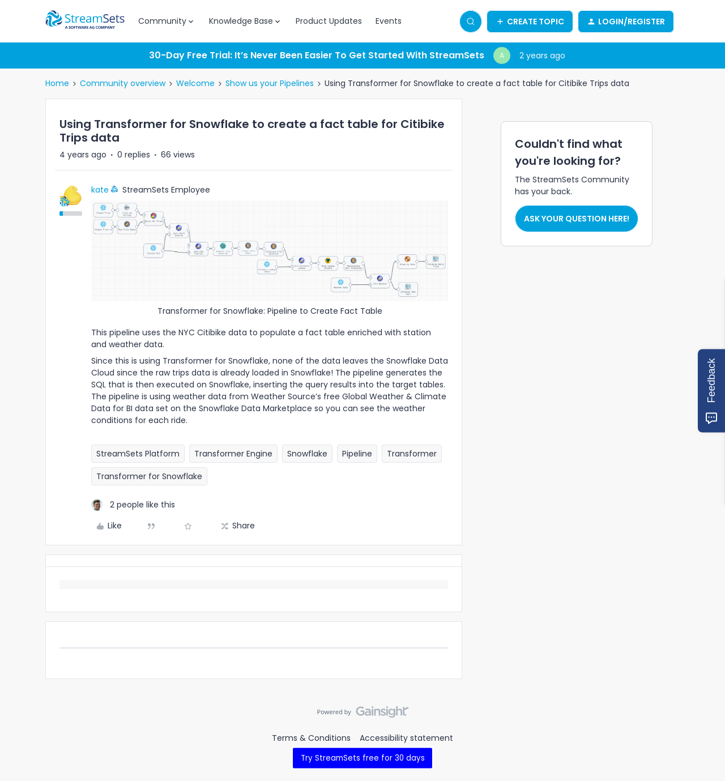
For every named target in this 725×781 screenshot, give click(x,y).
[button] (530, 21)
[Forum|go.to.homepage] (85, 21)
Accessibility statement (406, 738)
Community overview (122, 83)
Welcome (195, 83)
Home (57, 83)
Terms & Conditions (311, 738)
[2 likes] (133, 505)
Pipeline (357, 453)
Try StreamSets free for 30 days (363, 758)
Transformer (412, 453)
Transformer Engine (233, 453)
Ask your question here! (576, 218)
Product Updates (329, 21)
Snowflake (307, 453)
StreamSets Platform (138, 453)
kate (100, 189)
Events (389, 21)
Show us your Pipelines (269, 83)
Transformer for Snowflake (149, 476)
